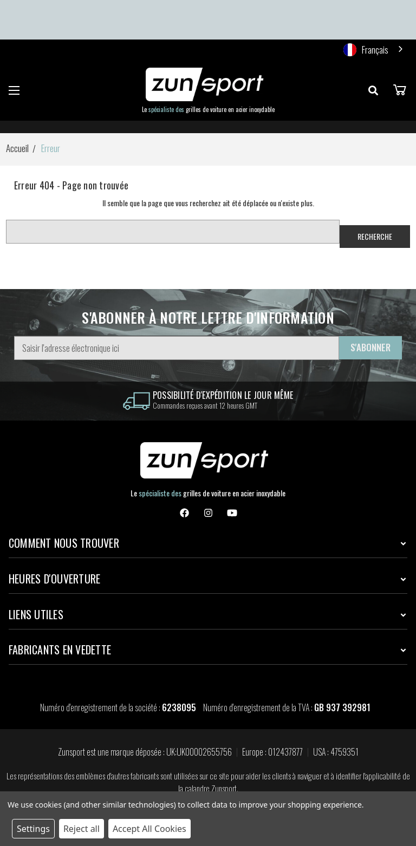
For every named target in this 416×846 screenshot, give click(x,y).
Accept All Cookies (149, 829)
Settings (33, 829)
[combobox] (374, 50)
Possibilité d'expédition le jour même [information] (223, 395)
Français (365, 49)
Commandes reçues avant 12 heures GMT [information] (205, 405)
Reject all (81, 829)
